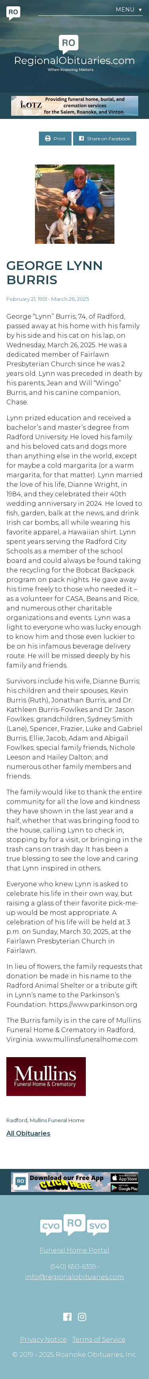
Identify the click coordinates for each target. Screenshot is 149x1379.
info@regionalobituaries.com (74, 1277)
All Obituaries (28, 1133)
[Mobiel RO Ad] (74, 1182)
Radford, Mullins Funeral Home (45, 1120)
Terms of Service (99, 1339)
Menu (129, 9)
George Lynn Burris (54, 273)
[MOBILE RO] (74, 106)
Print (55, 139)
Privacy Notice (43, 1339)
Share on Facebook (104, 139)
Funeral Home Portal (74, 1250)
